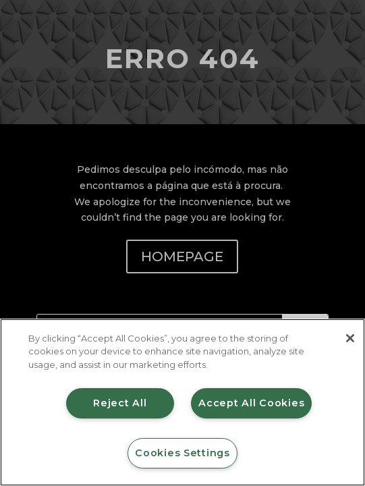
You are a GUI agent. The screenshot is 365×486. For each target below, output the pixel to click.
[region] (182, 402)
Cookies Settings (182, 453)
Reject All (119, 403)
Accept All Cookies (251, 403)
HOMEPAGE (182, 256)
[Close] (350, 338)
